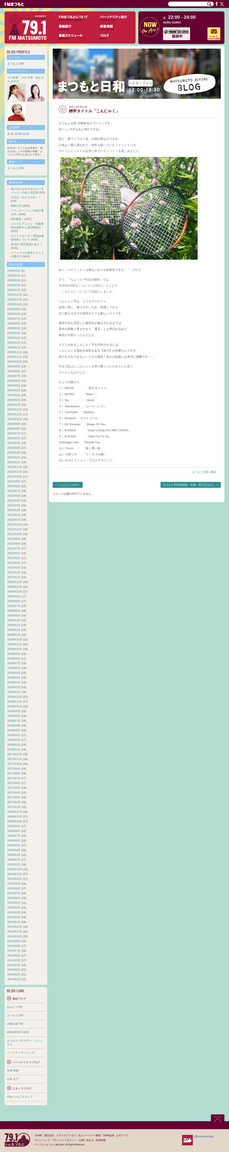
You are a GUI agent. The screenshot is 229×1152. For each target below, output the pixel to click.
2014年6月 (13, 955)
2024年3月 (13, 395)
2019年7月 (13, 663)
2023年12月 (14, 409)
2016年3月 (13, 855)
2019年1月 (13, 692)
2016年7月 (13, 835)
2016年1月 (13, 864)
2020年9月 (13, 596)
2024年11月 (14, 356)
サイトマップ (42, 1140)
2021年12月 (14, 524)
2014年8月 (13, 946)
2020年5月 (13, 615)
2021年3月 (13, 567)
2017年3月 (13, 797)
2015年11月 (14, 874)
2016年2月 (13, 859)
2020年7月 (13, 606)
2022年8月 (13, 486)
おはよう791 (14, 1006)
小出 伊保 (27, 77)
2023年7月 (13, 433)
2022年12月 (14, 467)
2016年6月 (13, 840)
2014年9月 (13, 941)
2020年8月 (13, 601)
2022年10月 (14, 476)
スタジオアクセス (66, 1135)
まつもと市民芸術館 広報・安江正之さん (189, 484)
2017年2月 (13, 802)
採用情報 (101, 1140)
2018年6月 (13, 725)
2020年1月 (13, 634)
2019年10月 (14, 649)
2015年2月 (13, 917)
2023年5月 (13, 443)
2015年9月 (13, 883)
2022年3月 (13, 510)
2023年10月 (14, 419)
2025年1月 (13, 347)
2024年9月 (13, 366)
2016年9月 (13, 826)
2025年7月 (13, 318)
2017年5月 (13, 787)
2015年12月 (14, 869)
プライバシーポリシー (64, 1140)
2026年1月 (13, 290)
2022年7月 (13, 491)
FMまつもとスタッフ (20, 1096)
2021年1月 (13, 577)
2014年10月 (14, 936)
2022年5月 (13, 500)
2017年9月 (13, 768)
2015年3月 (13, 912)
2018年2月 (13, 744)
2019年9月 (13, 654)
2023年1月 (13, 462)
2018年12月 (14, 696)
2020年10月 (14, 591)
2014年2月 (13, 974)
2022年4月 (13, 505)
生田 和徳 (13, 1070)
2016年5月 (13, 845)
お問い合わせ (86, 1140)
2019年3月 (13, 682)
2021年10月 (14, 534)
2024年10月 (14, 361)
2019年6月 (13, 668)
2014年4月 (13, 965)
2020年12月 (14, 582)
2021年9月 (13, 539)
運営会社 (49, 1135)
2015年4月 (13, 907)
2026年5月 (13, 270)
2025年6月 (13, 323)
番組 (213, 472)
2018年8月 (13, 716)
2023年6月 (13, 438)
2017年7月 (13, 778)
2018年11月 (14, 701)
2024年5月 (13, 385)
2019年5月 (13, 672)
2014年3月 (13, 969)
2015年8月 (13, 888)
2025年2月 (13, 342)
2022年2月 (13, 515)
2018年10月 (14, 706)
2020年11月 (14, 586)
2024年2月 (13, 400)
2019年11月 (14, 644)
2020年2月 (13, 630)
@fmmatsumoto (204, 1136)
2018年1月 (13, 749)
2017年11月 (14, 759)
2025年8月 (13, 314)
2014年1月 (13, 979)
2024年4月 (13, 390)
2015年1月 (13, 922)
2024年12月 (14, 352)
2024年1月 (13, 404)
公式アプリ (122, 1135)
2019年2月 (13, 687)
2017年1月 (13, 807)
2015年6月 (13, 898)
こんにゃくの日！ (69, 484)
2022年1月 (13, 519)
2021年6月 (13, 553)
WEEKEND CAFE (18, 1032)
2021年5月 (13, 558)
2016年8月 (13, 831)
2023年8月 (13, 428)
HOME (38, 1135)
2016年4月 (13, 850)
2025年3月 (13, 338)
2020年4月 (13, 620)
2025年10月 (14, 304)
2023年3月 (13, 452)
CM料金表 (108, 1135)
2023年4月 (13, 447)
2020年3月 (13, 625)
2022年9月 (13, 481)
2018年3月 (13, 740)
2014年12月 (14, 926)
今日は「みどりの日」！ (26, 197)
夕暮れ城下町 (15, 1023)
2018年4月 (13, 735)
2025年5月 (13, 328)
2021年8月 (13, 543)
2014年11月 (14, 931)
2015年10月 (14, 878)
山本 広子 (13, 1079)
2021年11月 (14, 529)
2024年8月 (13, 371)
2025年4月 (13, 333)
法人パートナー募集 (89, 1135)
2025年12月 (14, 294)
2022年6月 (13, 495)
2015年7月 (13, 893)
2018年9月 (13, 711)
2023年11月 (14, 414)
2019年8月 (13, 658)
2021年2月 (13, 572)
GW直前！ (17, 219)
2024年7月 (13, 376)
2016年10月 (14, 821)
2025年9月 (13, 309)
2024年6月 (13, 380)
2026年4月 (13, 275)
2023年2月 (13, 457)
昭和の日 (16, 205)
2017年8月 (13, 773)
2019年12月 (14, 639)
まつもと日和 (200, 472)
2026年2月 (13, 285)
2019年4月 (13, 677)
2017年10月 (14, 763)
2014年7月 (13, 950)
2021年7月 (13, 548)
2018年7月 (13, 720)
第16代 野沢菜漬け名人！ (26, 244)
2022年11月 (14, 471)
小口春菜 (12, 77)
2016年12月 (14, 811)
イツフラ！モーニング (20, 1052)
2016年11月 (14, 816)
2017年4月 (13, 792)
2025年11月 (14, 299)
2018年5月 (13, 730)
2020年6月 (13, 610)
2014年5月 (13, 960)
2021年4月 (13, 562)
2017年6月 (13, 783)
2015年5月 (13, 902)
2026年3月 (13, 280)
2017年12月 (14, 754)
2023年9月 (13, 424)
